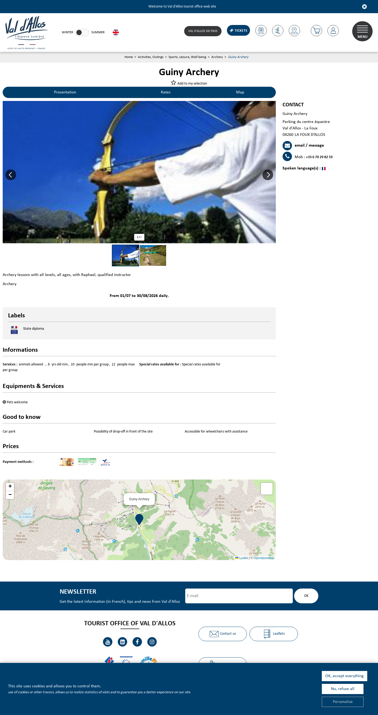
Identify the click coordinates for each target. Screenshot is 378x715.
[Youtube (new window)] (107, 642)
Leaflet (241, 558)
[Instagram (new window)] (152, 642)
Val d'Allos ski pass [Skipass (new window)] (202, 31)
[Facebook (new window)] (137, 642)
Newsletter (78, 592)
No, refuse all (342, 689)
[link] (82, 32)
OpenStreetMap (264, 558)
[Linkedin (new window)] (122, 642)
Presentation (65, 92)
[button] (316, 30)
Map (240, 92)
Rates (165, 92)
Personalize (343, 702)
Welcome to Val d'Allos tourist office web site (182, 7)
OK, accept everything (344, 676)
